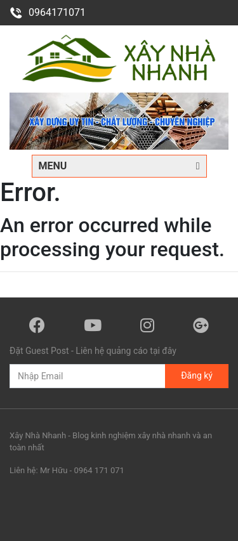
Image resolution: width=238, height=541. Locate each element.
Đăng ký (197, 375)
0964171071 (48, 12)
